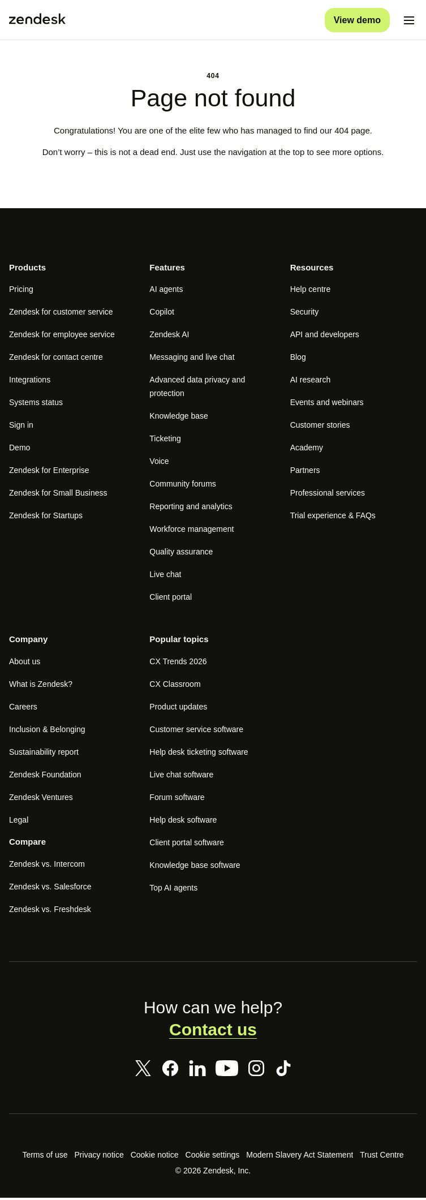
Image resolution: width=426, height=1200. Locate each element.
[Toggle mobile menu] (409, 20)
